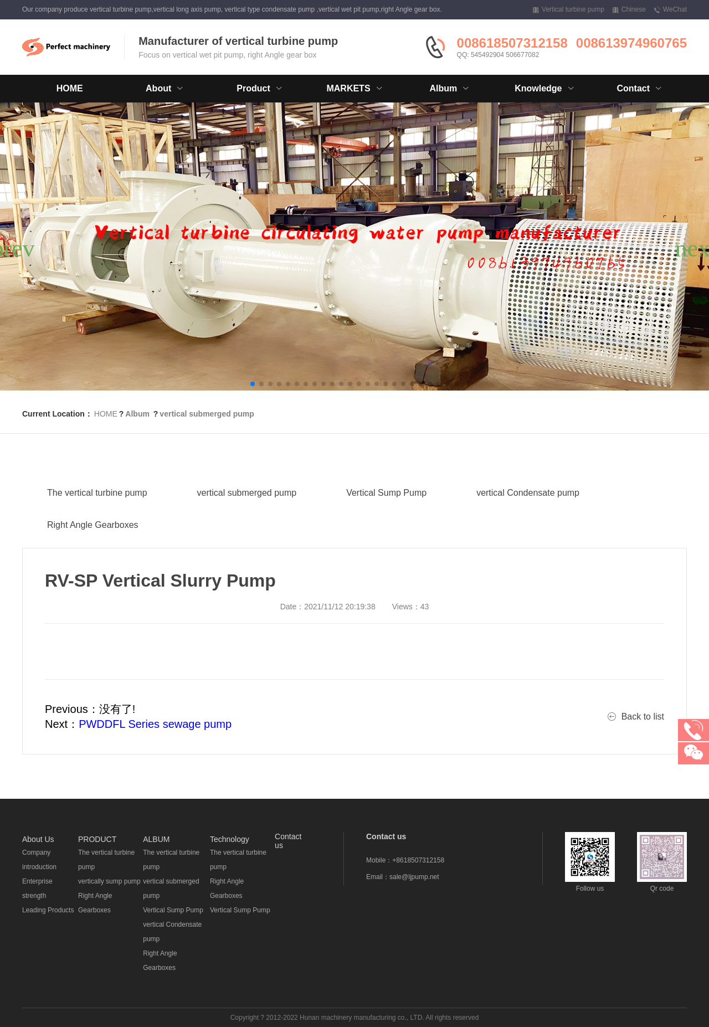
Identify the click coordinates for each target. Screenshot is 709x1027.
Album (137, 413)
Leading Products (48, 910)
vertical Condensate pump (527, 522)
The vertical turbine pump (97, 522)
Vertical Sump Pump (386, 522)
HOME (69, 88)
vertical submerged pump (207, 413)
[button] (252, 384)
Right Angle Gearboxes (92, 554)
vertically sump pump (109, 881)
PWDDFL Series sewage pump (155, 724)
